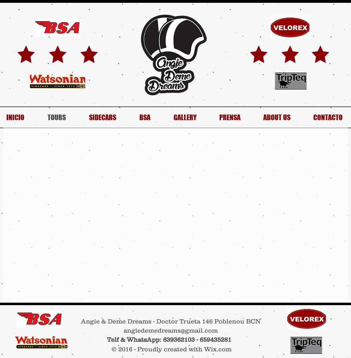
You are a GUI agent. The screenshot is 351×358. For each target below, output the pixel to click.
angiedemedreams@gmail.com (171, 330)
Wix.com (218, 349)
